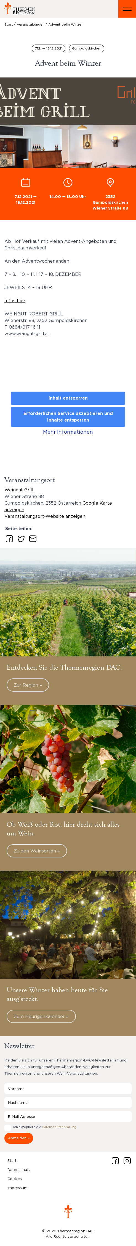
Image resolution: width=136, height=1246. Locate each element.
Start (12, 1160)
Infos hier (14, 300)
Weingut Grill (18, 489)
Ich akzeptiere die (44, 1127)
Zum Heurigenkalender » (41, 1016)
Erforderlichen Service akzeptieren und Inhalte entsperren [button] (68, 416)
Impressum (17, 1188)
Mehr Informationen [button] (68, 431)
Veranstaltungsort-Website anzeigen (44, 516)
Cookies (14, 1179)
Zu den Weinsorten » (37, 850)
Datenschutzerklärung (59, 1127)
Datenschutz (19, 1169)
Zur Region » (28, 685)
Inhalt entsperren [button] (68, 398)
